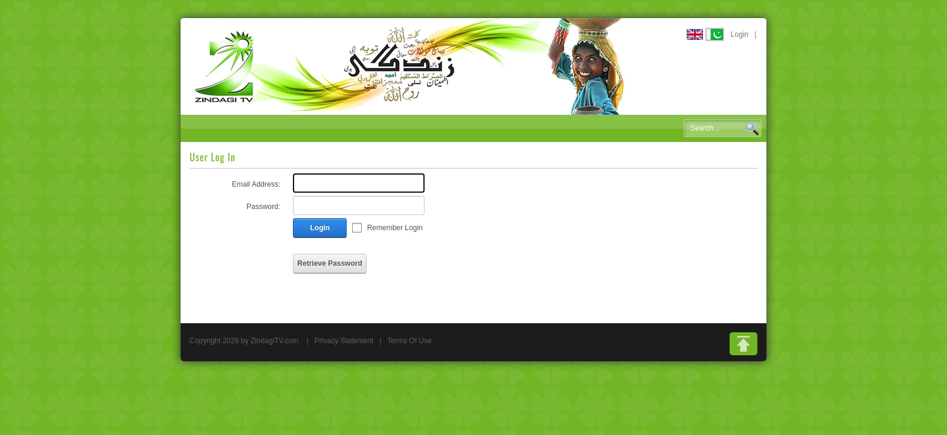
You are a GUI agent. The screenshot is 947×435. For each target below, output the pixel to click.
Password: (263, 206)
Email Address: (256, 184)
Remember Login (395, 228)
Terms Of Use (409, 341)
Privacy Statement (344, 341)
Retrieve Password (329, 263)
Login (739, 34)
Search (752, 128)
